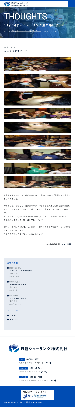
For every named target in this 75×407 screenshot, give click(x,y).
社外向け (13, 319)
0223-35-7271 (35, 376)
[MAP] (48, 362)
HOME (6, 31)
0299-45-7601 (35, 367)
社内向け (13, 315)
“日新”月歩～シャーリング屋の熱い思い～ (26, 31)
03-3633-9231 (32, 358)
